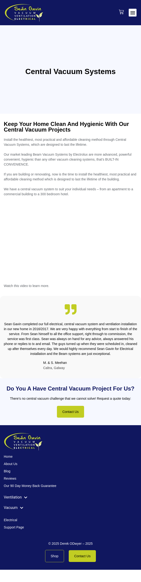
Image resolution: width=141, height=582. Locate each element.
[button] (133, 13)
